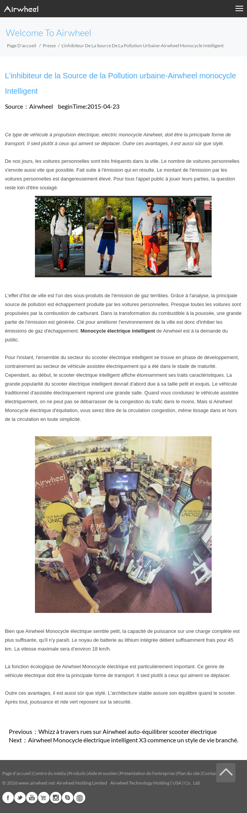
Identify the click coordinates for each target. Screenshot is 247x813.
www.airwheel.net (36, 783)
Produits (77, 773)
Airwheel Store (44, 797)
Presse (49, 45)
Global (79, 797)
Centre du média (49, 773)
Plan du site (188, 773)
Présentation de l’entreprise (147, 773)
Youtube (32, 797)
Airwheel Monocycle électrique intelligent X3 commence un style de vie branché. (133, 739)
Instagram (55, 797)
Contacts (211, 773)
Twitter (20, 797)
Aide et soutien (103, 773)
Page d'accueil (21, 45)
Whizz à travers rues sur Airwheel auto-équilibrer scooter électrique (127, 731)
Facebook (8, 797)
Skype (67, 797)
